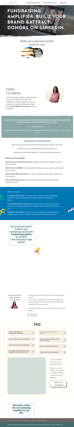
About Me (63, 3)
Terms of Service (11, 420)
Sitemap (33, 420)
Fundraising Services (33, 3)
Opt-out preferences (41, 420)
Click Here (33, 315)
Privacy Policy (20, 420)
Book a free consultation (58, 383)
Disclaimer (27, 420)
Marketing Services (50, 3)
